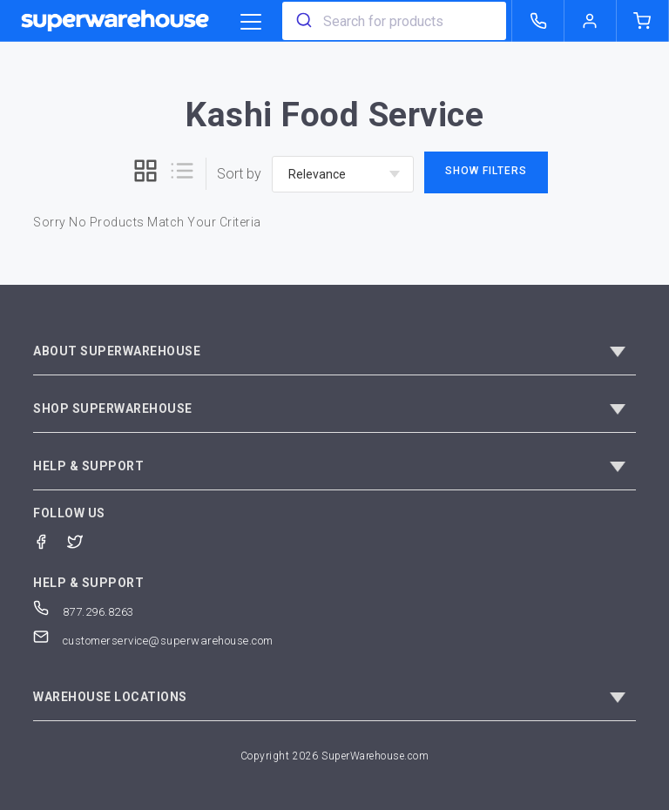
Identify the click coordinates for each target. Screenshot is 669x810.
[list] (182, 174)
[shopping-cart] (643, 21)
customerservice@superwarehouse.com (153, 640)
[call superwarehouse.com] (538, 21)
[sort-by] (343, 174)
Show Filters (486, 171)
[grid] (145, 174)
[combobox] (394, 21)
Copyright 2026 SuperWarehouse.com (334, 756)
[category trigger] (250, 22)
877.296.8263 (83, 611)
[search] (302, 21)
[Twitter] (84, 540)
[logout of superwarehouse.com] (590, 21)
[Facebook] (50, 540)
